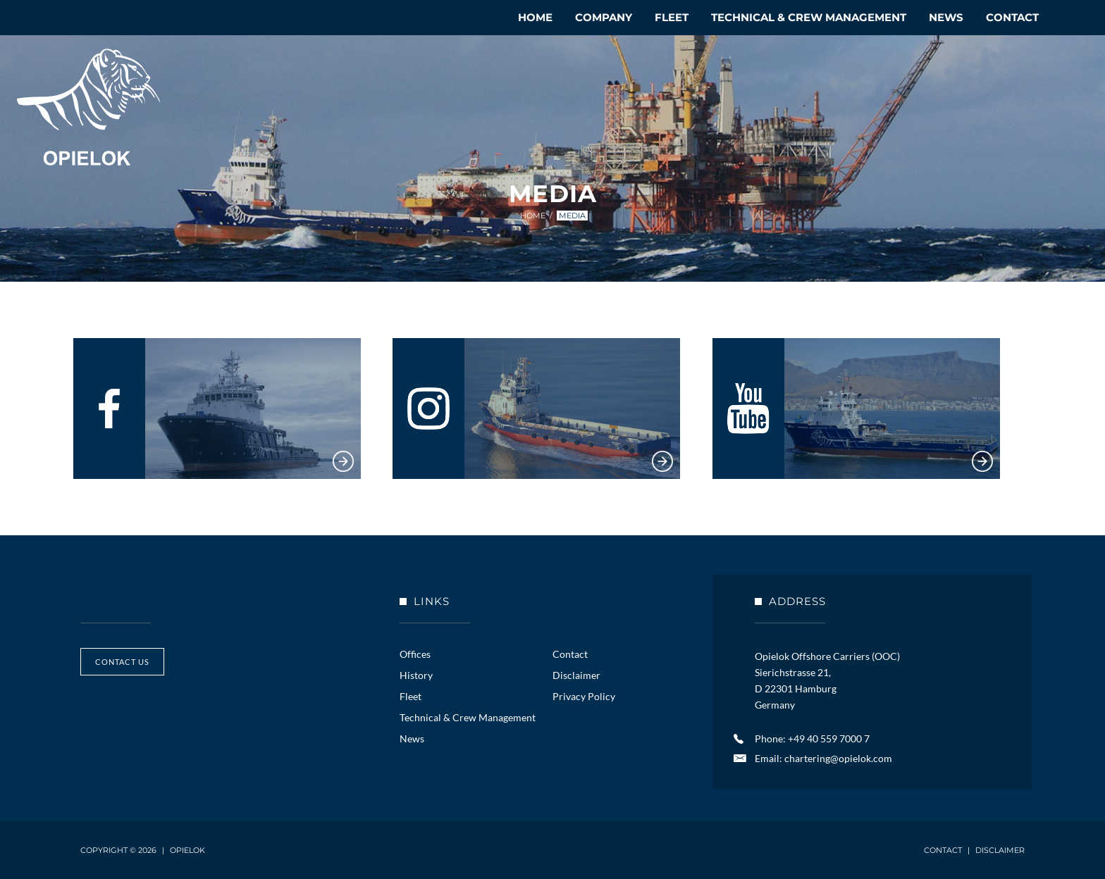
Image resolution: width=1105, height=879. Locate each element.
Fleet (672, 17)
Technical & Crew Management (808, 17)
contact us (122, 661)
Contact (1012, 17)
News (946, 17)
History (416, 675)
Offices (415, 654)
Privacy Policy (583, 696)
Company (603, 17)
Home (535, 17)
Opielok (88, 107)
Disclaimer (576, 675)
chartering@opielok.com (838, 758)
